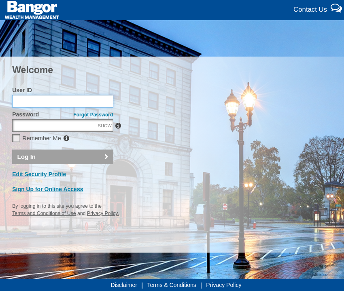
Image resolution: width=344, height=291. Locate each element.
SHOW (105, 125)
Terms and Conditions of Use (44, 213)
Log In (26, 156)
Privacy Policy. (103, 213)
